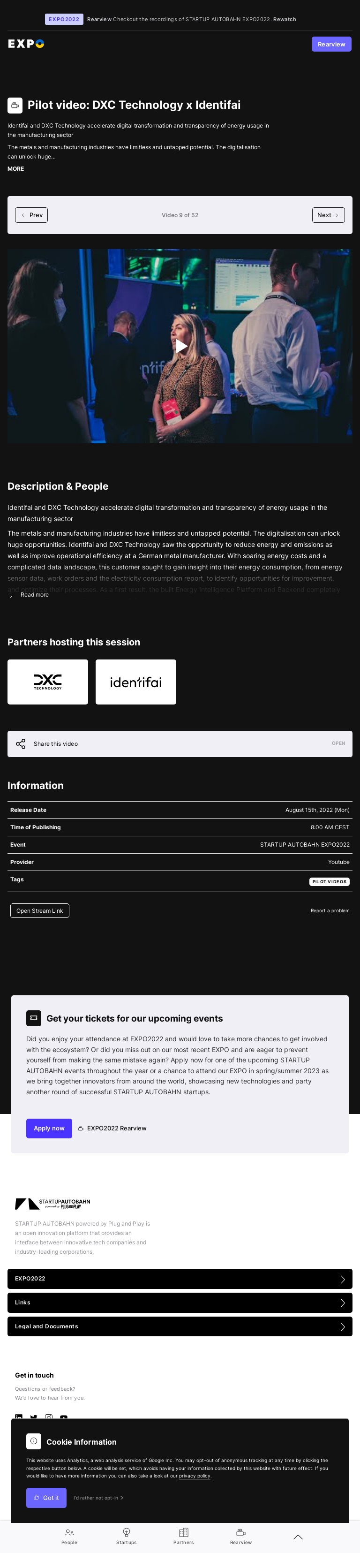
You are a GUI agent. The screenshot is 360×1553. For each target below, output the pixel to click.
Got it (46, 1497)
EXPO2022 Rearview (112, 1128)
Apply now (49, 1128)
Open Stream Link (39, 910)
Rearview (332, 44)
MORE (16, 168)
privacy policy (194, 1476)
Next (328, 215)
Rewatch (284, 19)
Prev (31, 215)
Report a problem (330, 910)
